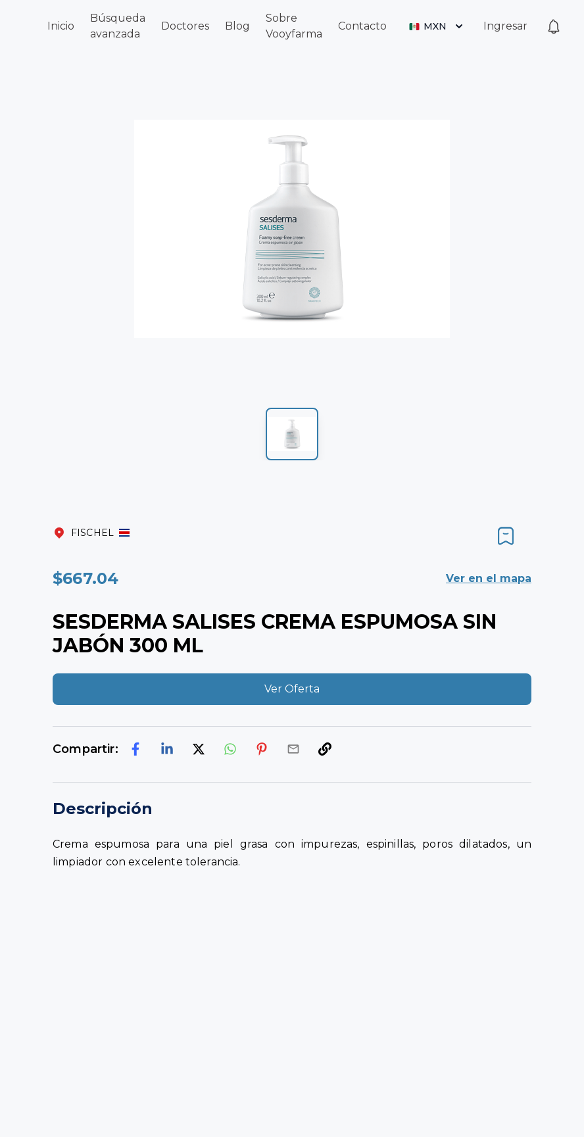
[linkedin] (167, 749)
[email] (293, 749)
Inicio (60, 26)
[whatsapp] (230, 749)
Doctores (185, 26)
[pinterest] (262, 749)
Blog (237, 26)
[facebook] (135, 749)
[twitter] (198, 749)
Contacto (362, 26)
